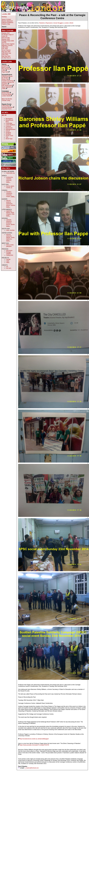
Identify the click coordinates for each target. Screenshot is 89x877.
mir (7, 266)
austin (13, 237)
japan (12, 186)
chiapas (8, 214)
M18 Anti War (6, 38)
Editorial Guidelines (7, 22)
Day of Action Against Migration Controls (8, 44)
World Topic (9, 139)
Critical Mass (5, 106)
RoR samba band (7, 85)
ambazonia (9, 177)
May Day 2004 (6, 51)
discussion (9, 250)
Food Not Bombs (7, 94)
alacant (8, 200)
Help (8, 24)
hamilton (8, 192)
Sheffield (8, 134)
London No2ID (6, 96)
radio (7, 261)
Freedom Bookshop (7, 81)
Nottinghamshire (10, 129)
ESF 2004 (5, 48)
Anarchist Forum (7, 109)
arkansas (9, 236)
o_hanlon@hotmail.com (32, 768)
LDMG (4, 88)
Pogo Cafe (5, 72)
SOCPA (4, 42)
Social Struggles (58, 23)
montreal (8, 195)
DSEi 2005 (5, 47)
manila (8, 187)
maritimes (9, 193)
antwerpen (9, 204)
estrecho (8, 180)
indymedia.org (10, 173)
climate (8, 259)
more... (8, 182)
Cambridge (9, 123)
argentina (9, 211)
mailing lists (9, 255)
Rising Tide (5, 79)
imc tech (8, 268)
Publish (4, 24)
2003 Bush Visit (6, 53)
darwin (13, 224)
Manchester (9, 128)
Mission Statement (7, 21)
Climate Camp (6, 100)
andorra (8, 202)
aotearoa (8, 221)
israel (12, 245)
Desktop (4, 17)
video (7, 262)
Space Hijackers (6, 87)
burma (8, 186)
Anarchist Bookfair (7, 107)
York (7, 137)
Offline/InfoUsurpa (7, 76)
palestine (9, 246)
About (3, 19)
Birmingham (9, 118)
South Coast (9, 135)
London (66, 23)
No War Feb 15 (6, 58)
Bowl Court (5, 67)
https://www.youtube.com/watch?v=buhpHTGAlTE (34, 745)
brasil (12, 212)
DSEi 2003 (5, 55)
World (71, 23)
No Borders (5, 77)
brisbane (8, 223)
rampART (4, 66)
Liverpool (8, 126)
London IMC (6, 14)
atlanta (8, 237)
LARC (3, 70)
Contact (8, 19)
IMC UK (4, 115)
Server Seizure (6, 50)
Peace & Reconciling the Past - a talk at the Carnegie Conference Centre (52, 17)
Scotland (8, 132)
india (7, 230)
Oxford (8, 131)
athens (8, 205)
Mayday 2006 (6, 39)
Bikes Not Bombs (7, 99)
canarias (8, 179)
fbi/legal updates (8, 252)
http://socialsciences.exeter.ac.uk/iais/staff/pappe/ (34, 739)
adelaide (8, 220)
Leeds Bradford (10, 125)
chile (13, 214)
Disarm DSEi (5, 92)
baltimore (9, 239)
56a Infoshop (5, 69)
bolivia (8, 212)
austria (13, 205)
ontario (8, 196)
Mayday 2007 (6, 33)
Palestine (42, 23)
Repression (49, 23)
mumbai (12, 230)
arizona (8, 234)
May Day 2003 (6, 56)
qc (11, 187)
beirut (8, 245)
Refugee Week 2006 (8, 41)
